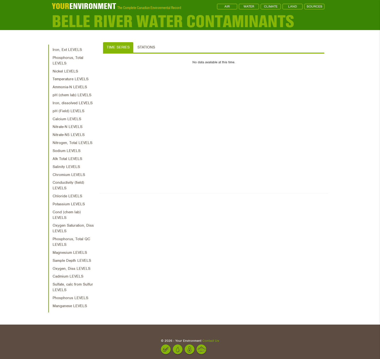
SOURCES (314, 6)
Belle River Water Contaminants (173, 21)
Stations (146, 47)
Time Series (118, 47)
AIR (227, 6)
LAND (292, 6)
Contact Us (210, 341)
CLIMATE (270, 6)
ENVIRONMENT (84, 6)
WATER (249, 6)
